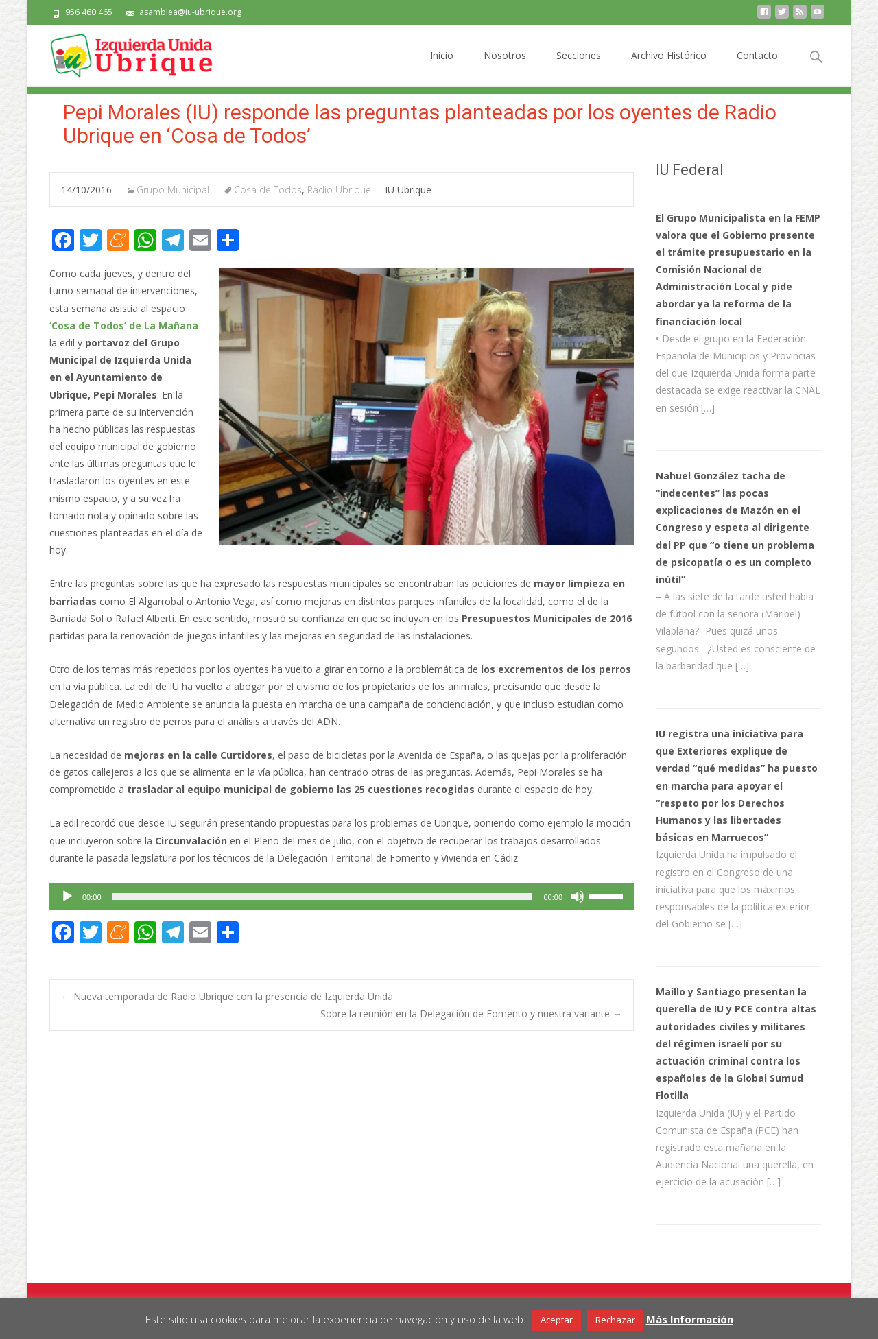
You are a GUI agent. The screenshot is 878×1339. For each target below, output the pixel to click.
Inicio (441, 67)
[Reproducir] (67, 896)
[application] (341, 896)
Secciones (578, 67)
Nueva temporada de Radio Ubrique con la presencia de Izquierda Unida (227, 996)
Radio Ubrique (339, 189)
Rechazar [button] (615, 1320)
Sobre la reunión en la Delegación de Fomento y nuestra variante (471, 1013)
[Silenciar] (577, 896)
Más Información (689, 1319)
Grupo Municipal (173, 189)
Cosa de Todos (268, 189)
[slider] (322, 896)
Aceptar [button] (557, 1320)
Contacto (757, 67)
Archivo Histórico (669, 67)
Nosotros (505, 67)
